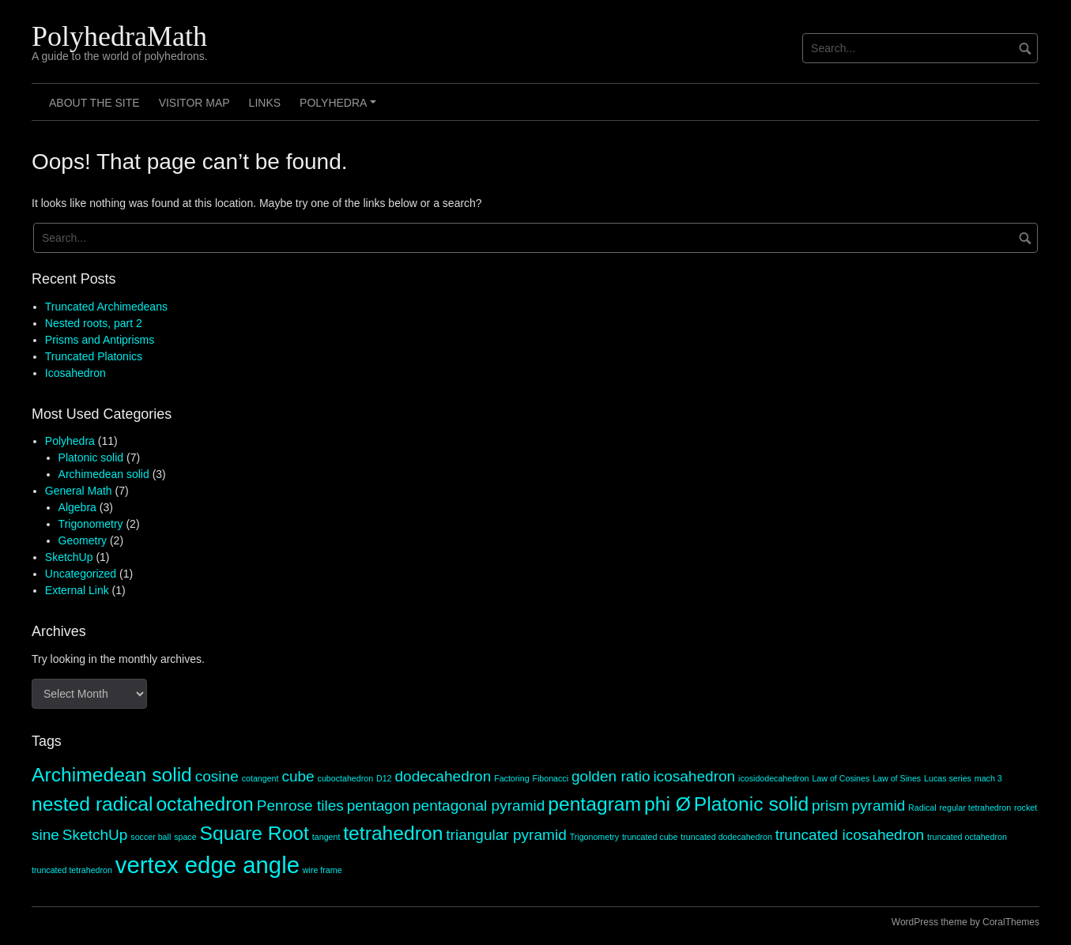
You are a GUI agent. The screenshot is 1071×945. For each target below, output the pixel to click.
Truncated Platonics (93, 356)
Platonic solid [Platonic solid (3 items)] (751, 804)
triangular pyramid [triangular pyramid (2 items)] (506, 834)
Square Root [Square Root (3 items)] (253, 833)
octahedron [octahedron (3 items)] (204, 804)
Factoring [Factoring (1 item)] (511, 778)
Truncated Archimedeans (106, 306)
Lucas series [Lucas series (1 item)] (947, 778)
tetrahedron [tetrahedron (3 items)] (393, 833)
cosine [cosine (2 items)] (217, 776)
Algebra (77, 507)
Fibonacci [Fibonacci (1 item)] (550, 778)
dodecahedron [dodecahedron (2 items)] (442, 776)
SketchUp (69, 557)
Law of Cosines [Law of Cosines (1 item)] (840, 778)
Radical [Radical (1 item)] (922, 807)
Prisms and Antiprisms (99, 339)
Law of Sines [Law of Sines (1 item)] (897, 778)
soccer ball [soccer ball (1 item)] (150, 836)
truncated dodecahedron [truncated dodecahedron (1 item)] (726, 836)
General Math (78, 490)
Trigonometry (90, 524)
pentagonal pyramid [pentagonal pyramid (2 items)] (479, 805)
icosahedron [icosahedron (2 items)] (694, 776)
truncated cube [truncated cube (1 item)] (650, 836)
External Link (77, 590)
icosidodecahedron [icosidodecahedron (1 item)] (773, 778)
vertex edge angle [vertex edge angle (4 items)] (207, 865)
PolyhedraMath (119, 36)
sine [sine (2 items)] (45, 834)
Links (265, 102)
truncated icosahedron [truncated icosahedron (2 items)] (849, 834)
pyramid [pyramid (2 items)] (878, 805)
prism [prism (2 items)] (830, 805)
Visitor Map (194, 102)
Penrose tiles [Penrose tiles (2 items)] (300, 805)
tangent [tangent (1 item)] (326, 836)
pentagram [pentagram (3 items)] (594, 804)
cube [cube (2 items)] (297, 776)
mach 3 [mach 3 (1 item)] (988, 778)
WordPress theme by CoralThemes (965, 922)
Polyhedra (340, 108)
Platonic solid (91, 457)
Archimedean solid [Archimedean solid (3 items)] (112, 774)
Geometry (82, 540)
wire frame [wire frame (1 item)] (322, 870)
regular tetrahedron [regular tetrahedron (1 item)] (976, 807)
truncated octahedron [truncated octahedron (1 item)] (967, 836)
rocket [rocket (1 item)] (1025, 807)
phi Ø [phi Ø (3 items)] (667, 804)
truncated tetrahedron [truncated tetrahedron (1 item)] (72, 870)
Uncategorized (80, 573)
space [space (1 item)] (185, 836)
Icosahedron (75, 373)
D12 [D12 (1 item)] (384, 778)
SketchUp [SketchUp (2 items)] (95, 834)
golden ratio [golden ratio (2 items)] (611, 776)
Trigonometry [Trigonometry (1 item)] (594, 836)
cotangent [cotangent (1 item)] (260, 778)
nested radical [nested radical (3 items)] (92, 804)
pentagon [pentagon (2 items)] (378, 805)
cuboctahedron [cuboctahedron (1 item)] (346, 778)
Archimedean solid (103, 474)
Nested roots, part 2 (93, 323)
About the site (94, 102)
